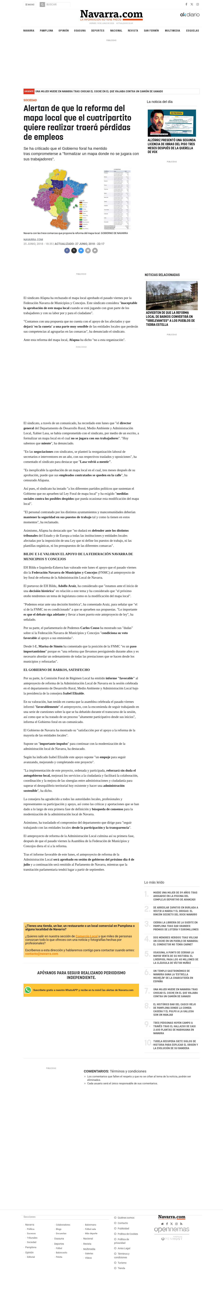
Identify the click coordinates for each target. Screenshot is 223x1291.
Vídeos (88, 1258)
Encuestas (61, 1233)
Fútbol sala (90, 1229)
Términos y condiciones (128, 1071)
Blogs (58, 1229)
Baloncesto (61, 1252)
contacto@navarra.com (41, 953)
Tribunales (32, 1237)
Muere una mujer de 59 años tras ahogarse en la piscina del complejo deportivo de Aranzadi (175, 896)
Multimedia (172, 30)
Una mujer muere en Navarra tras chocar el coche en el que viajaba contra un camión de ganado (99, 91)
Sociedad (31, 1242)
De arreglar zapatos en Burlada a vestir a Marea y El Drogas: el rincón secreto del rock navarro (175, 911)
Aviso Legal (124, 1248)
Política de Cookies (128, 1233)
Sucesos (31, 1233)
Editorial (31, 1257)
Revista (133, 30)
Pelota (59, 1257)
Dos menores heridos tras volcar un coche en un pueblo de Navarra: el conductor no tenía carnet (175, 941)
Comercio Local (87, 936)
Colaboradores (63, 1224)
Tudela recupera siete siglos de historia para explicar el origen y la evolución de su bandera (175, 1045)
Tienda (121, 1268)
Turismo (122, 1262)
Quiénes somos (126, 1217)
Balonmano (90, 1224)
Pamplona (46, 30)
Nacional (116, 30)
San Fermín (151, 30)
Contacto (123, 1223)
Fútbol (59, 1248)
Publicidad (123, 1228)
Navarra (28, 30)
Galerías (89, 1253)
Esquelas (192, 30)
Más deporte (91, 1233)
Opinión (64, 30)
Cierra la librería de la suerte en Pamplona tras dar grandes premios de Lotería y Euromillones (176, 926)
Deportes (98, 30)
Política (30, 1229)
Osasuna (80, 30)
